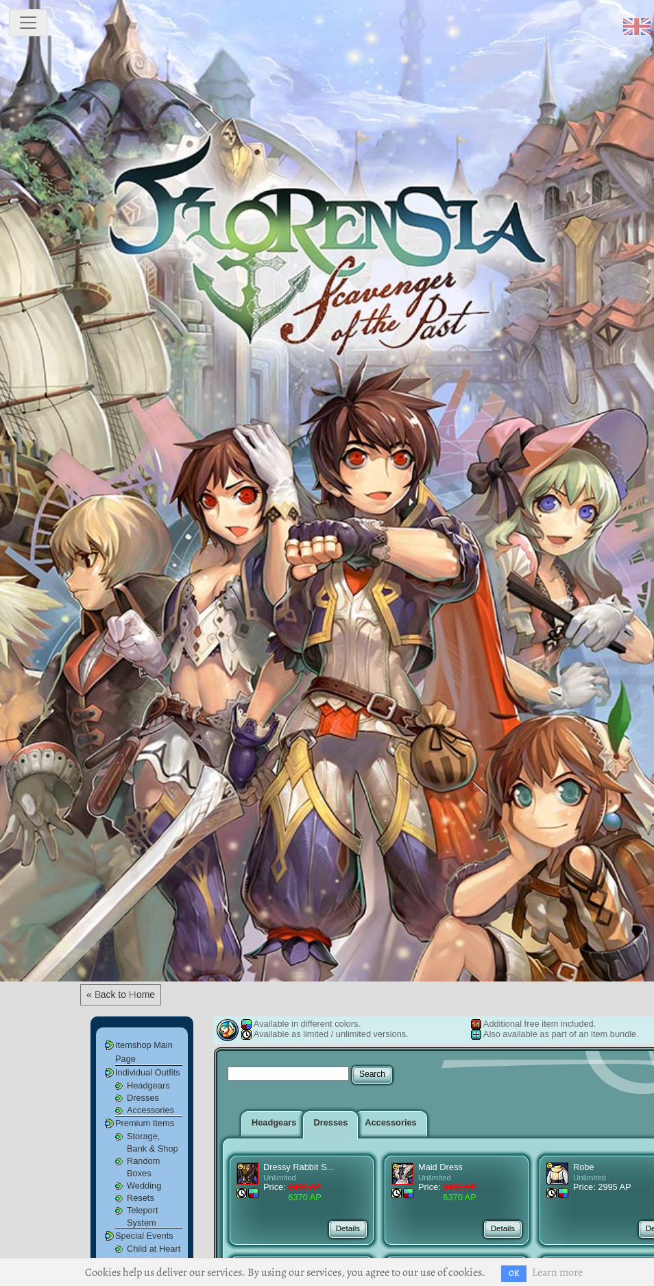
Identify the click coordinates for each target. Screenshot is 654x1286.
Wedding (144, 1185)
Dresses (143, 1098)
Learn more (557, 1272)
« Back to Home (120, 994)
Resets (140, 1198)
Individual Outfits (147, 1072)
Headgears (148, 1085)
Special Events (144, 1235)
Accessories (150, 1110)
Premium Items (144, 1123)
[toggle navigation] (28, 22)
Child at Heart (153, 1248)
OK (514, 1273)
